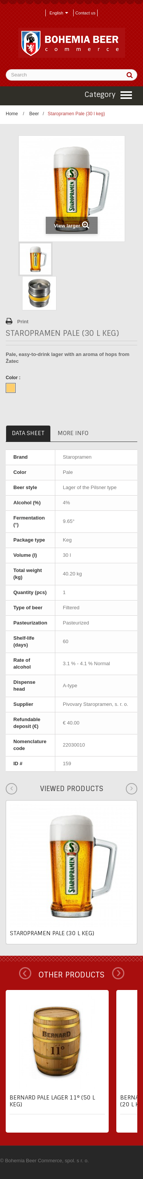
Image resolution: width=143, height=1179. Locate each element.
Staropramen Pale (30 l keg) (52, 933)
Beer (34, 113)
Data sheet (28, 433)
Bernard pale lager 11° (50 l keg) (52, 1101)
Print (23, 321)
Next (118, 973)
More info (73, 433)
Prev (25, 973)
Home (12, 113)
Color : (14, 377)
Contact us (86, 13)
